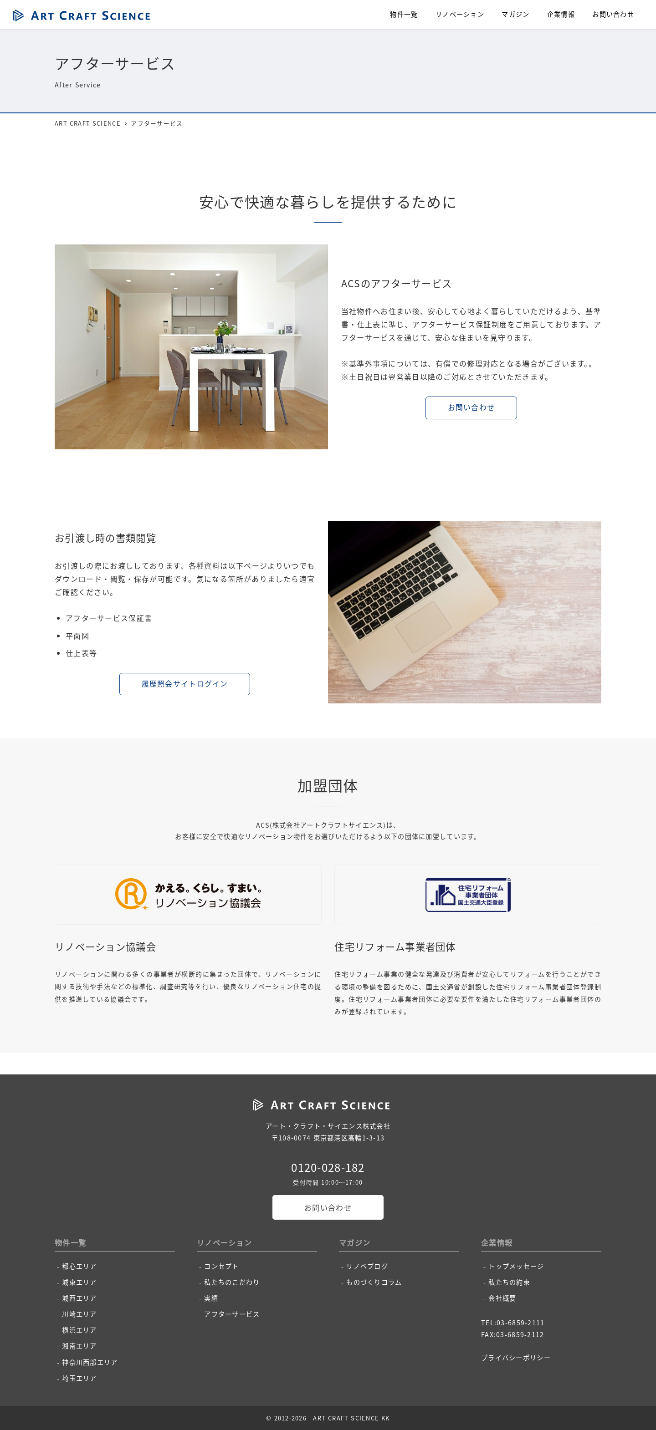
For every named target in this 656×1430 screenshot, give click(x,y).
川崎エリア (79, 1313)
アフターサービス (232, 1313)
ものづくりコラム (374, 1282)
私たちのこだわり (232, 1282)
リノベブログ (367, 1266)
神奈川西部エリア (90, 1362)
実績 (211, 1298)
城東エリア (79, 1282)
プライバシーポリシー (516, 1357)
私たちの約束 (509, 1282)
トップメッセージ (516, 1266)
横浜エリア (79, 1329)
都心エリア (79, 1266)
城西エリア (79, 1298)
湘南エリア (79, 1345)
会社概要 (502, 1298)
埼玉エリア (79, 1378)
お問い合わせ (328, 1207)
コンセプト (221, 1266)
